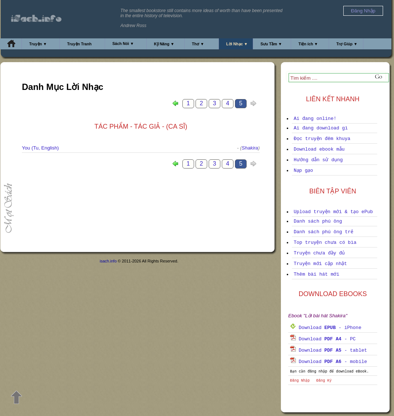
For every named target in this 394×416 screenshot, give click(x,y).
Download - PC (323, 339)
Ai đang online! (315, 118)
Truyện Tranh (79, 44)
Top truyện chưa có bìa (325, 242)
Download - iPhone (325, 327)
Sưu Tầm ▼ (271, 44)
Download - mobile (328, 361)
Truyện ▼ (38, 44)
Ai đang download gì (321, 128)
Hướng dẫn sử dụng (318, 160)
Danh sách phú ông (318, 221)
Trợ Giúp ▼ (347, 44)
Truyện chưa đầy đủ (319, 253)
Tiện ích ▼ (308, 44)
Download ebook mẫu (319, 149)
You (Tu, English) (40, 148)
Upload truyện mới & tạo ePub (333, 212)
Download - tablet (328, 350)
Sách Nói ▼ (123, 43)
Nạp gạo (303, 170)
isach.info (108, 261)
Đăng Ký (324, 381)
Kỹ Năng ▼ (164, 44)
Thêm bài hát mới (316, 274)
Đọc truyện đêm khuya (322, 138)
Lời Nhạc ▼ (237, 44)
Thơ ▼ (198, 44)
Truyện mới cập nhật (320, 263)
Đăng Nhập (300, 381)
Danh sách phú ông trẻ (323, 232)
